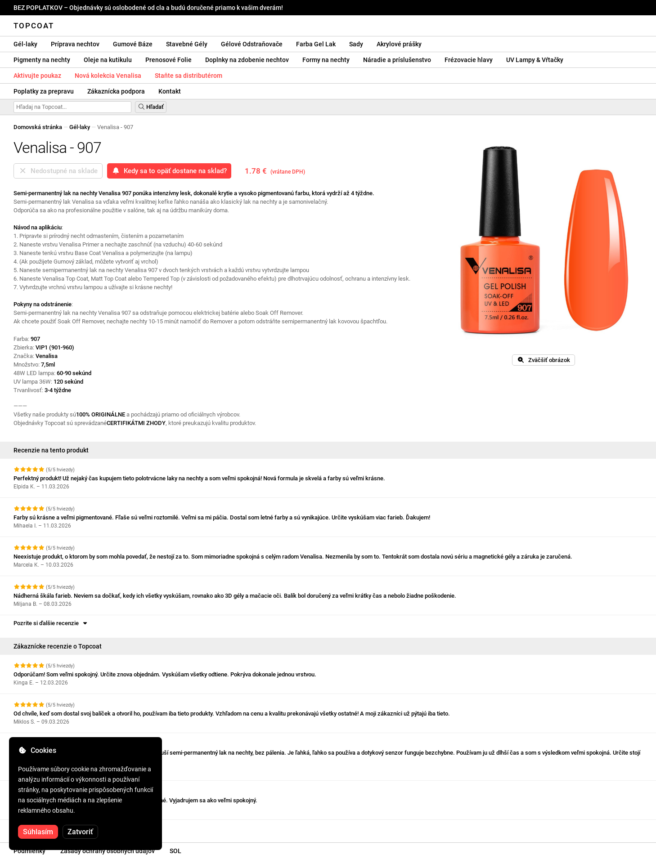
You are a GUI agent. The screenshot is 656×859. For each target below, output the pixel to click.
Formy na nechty (326, 59)
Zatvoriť (80, 832)
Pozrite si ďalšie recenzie (51, 623)
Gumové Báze (133, 44)
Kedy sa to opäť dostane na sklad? (169, 171)
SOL (175, 851)
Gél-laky (25, 44)
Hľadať (151, 106)
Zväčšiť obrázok (543, 360)
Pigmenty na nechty (41, 59)
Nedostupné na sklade (58, 171)
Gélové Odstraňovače (252, 44)
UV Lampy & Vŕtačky (534, 59)
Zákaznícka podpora (116, 91)
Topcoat (33, 25)
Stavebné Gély (186, 44)
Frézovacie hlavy (469, 59)
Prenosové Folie (168, 59)
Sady (356, 44)
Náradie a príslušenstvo (397, 59)
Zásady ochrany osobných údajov (107, 851)
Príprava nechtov (75, 44)
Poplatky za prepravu (43, 91)
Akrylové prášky (399, 44)
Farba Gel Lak (316, 44)
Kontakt (169, 91)
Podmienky (29, 851)
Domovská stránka (37, 127)
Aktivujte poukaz (37, 75)
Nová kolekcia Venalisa (108, 75)
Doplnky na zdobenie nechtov (247, 59)
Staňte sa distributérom (188, 75)
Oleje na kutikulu (108, 59)
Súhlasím (38, 832)
